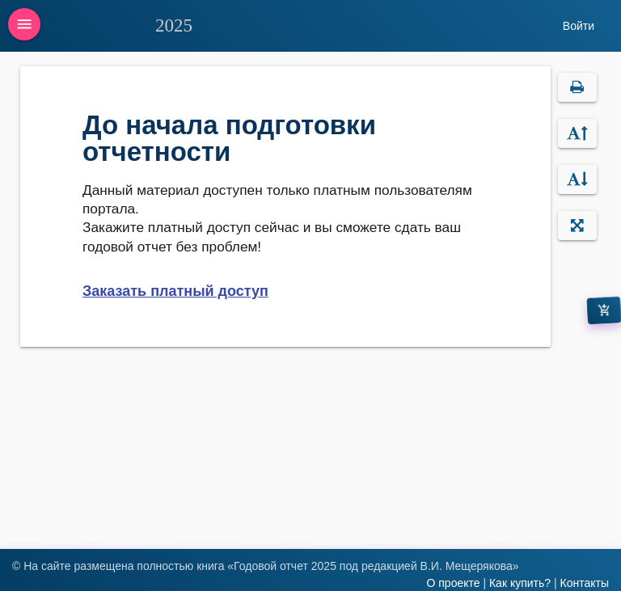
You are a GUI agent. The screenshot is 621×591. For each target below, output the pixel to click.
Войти (578, 25)
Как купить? (520, 582)
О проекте (452, 582)
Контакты (584, 582)
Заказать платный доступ (175, 291)
